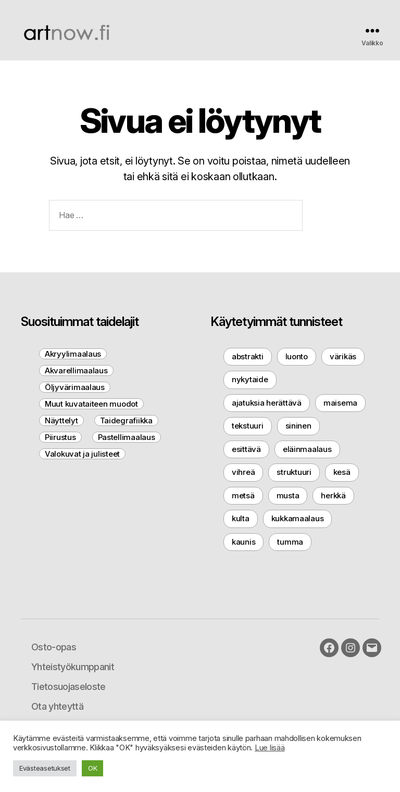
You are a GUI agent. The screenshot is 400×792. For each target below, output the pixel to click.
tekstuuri (248, 426)
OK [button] (92, 768)
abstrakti (248, 356)
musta (288, 495)
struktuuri (294, 472)
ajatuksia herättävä (267, 403)
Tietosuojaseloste (68, 686)
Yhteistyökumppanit (72, 666)
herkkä (333, 495)
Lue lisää (270, 747)
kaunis (243, 542)
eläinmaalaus (307, 449)
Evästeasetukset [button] (44, 768)
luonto (296, 356)
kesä (342, 472)
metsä (243, 495)
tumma (290, 542)
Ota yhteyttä (57, 706)
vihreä (243, 472)
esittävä (246, 449)
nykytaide (250, 379)
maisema (340, 403)
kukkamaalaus (297, 518)
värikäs (343, 356)
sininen (298, 426)
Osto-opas (53, 647)
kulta (240, 518)
